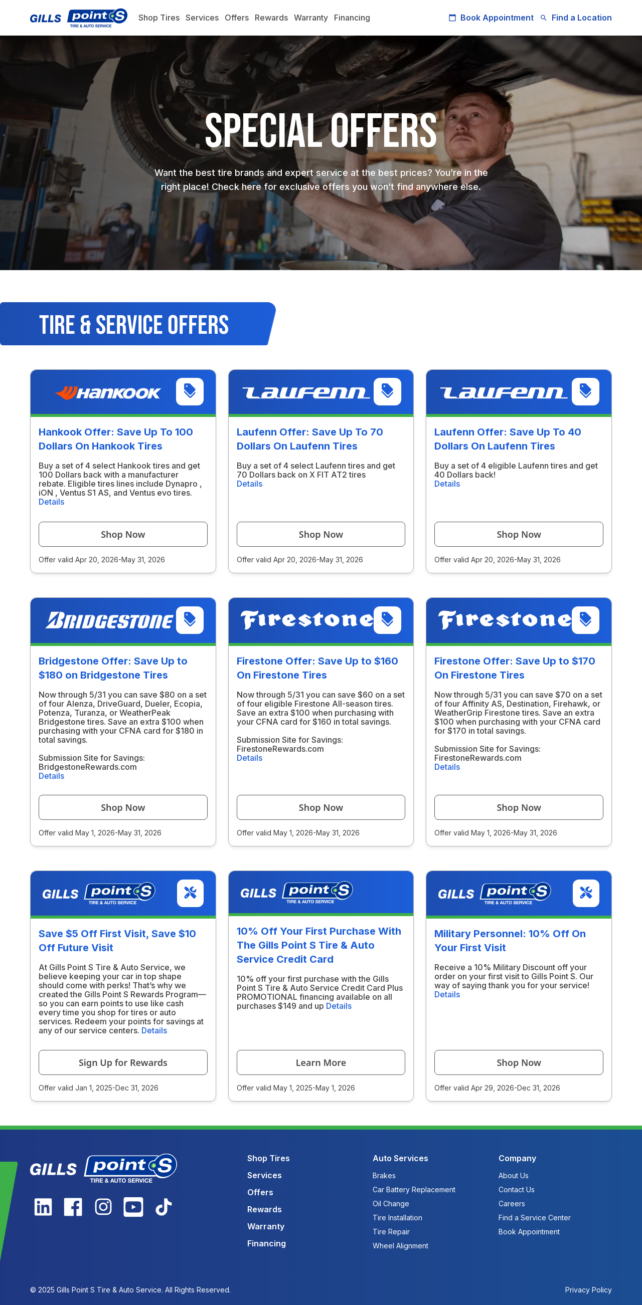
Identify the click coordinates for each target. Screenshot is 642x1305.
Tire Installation (397, 1217)
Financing (352, 18)
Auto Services (400, 1158)
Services (202, 18)
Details (51, 502)
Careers (512, 1203)
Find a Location (576, 18)
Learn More (321, 1062)
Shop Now (123, 534)
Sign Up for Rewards (123, 1062)
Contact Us (517, 1189)
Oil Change (391, 1203)
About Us (514, 1175)
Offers (237, 18)
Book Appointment (491, 18)
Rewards (271, 18)
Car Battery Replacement (414, 1189)
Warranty (311, 18)
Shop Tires (159, 18)
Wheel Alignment (400, 1245)
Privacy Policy (588, 1289)
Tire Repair (391, 1231)
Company (517, 1158)
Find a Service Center (535, 1217)
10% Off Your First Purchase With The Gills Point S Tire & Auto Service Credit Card (319, 945)
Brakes (384, 1175)
